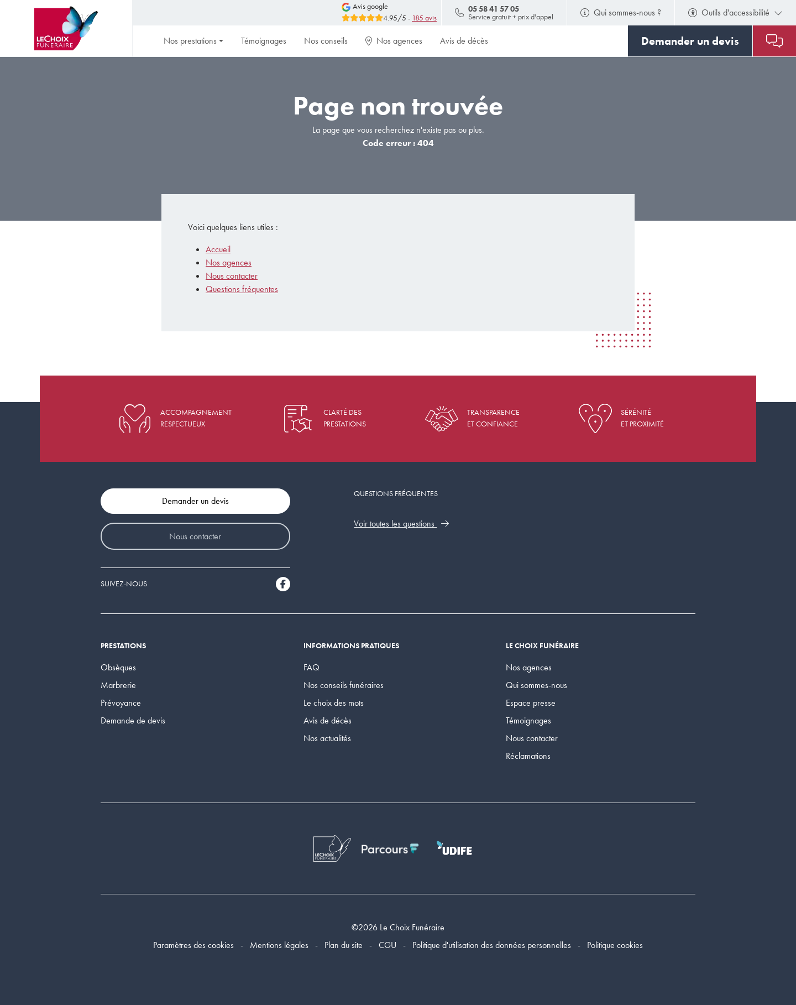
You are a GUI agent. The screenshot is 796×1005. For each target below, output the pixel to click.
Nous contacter (232, 276)
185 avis (424, 18)
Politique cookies (615, 945)
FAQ (311, 667)
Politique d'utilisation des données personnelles (491, 945)
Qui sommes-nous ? (620, 12)
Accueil (218, 249)
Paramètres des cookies (193, 945)
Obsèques (118, 667)
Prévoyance (121, 703)
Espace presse (531, 703)
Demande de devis (133, 720)
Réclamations (528, 756)
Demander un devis (195, 501)
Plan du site (343, 945)
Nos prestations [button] (190, 40)
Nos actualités (327, 738)
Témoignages (263, 40)
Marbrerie (118, 685)
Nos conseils (326, 40)
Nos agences (393, 40)
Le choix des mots (333, 703)
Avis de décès (464, 40)
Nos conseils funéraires (343, 685)
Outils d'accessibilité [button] (735, 12)
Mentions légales (279, 945)
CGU (387, 945)
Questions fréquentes (242, 289)
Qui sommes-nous (536, 685)
